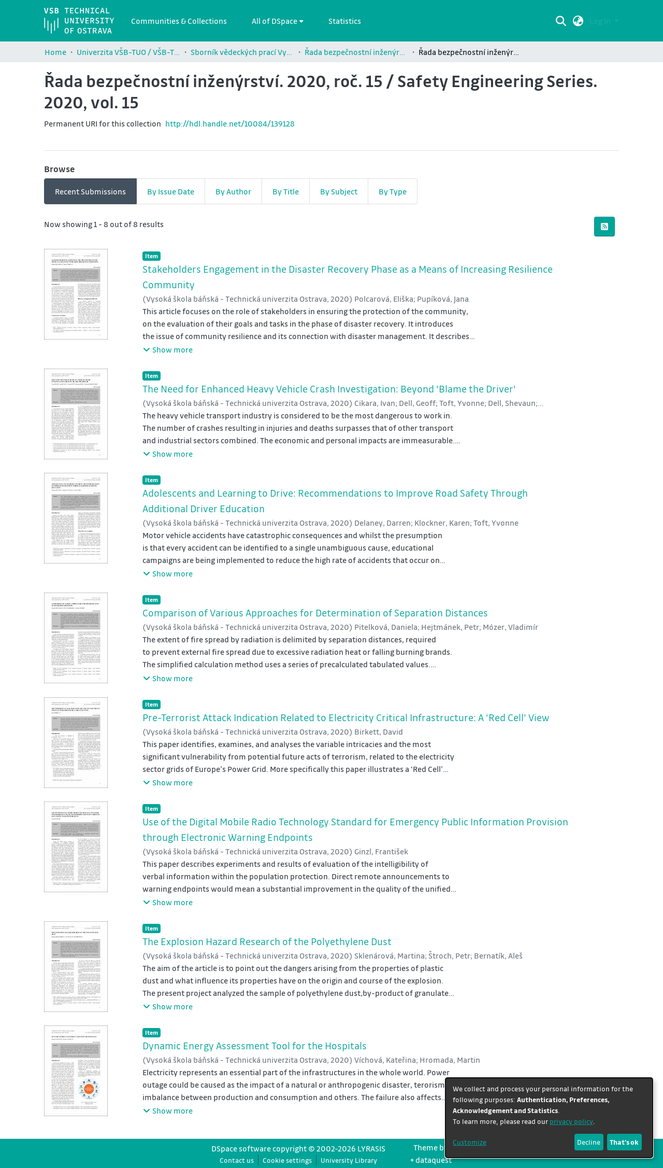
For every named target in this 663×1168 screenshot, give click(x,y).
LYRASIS (371, 1148)
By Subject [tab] (338, 191)
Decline (588, 1141)
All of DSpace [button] (274, 21)
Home (55, 52)
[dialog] (549, 1118)
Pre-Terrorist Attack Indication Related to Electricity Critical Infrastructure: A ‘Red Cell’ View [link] (345, 717)
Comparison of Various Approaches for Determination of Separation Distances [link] (315, 613)
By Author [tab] (233, 191)
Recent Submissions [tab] (90, 191)
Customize (469, 1141)
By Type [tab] (393, 191)
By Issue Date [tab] (170, 191)
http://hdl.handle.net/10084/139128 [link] (230, 123)
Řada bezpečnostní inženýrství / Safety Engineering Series (356, 52)
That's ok (624, 1141)
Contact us (237, 1160)
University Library (349, 1160)
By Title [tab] (285, 191)
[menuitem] (277, 20)
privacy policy (571, 1121)
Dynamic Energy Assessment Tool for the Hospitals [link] (254, 1045)
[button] (578, 21)
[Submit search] (561, 21)
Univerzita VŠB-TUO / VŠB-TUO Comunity (128, 52)
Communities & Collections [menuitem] (179, 21)
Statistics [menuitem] (344, 21)
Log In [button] (600, 21)
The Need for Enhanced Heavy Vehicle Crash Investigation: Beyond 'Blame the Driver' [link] (329, 389)
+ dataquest (431, 1160)
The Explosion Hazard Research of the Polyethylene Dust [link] (267, 941)
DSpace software (241, 1148)
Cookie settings (287, 1160)
